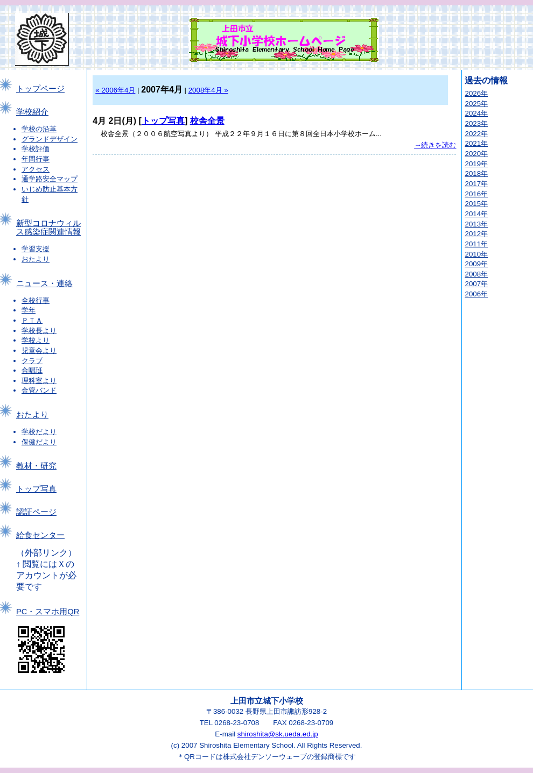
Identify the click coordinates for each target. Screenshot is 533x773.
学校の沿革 (39, 129)
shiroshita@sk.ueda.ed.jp (277, 734)
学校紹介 (32, 112)
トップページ (40, 88)
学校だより (39, 432)
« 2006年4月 (115, 90)
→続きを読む (435, 145)
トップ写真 (36, 489)
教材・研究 (36, 466)
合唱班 (32, 370)
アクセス (36, 169)
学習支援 (36, 249)
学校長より (39, 331)
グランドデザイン (50, 139)
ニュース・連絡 (44, 283)
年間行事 (36, 159)
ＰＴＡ (32, 320)
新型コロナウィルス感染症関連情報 (48, 227)
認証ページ (36, 512)
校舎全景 (207, 120)
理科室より (39, 381)
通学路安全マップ (50, 179)
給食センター (40, 535)
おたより (36, 259)
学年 (29, 310)
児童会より (39, 350)
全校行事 (36, 300)
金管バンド (39, 390)
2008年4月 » (208, 90)
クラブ (32, 361)
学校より (36, 340)
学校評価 (36, 149)
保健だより (39, 442)
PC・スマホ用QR (47, 611)
